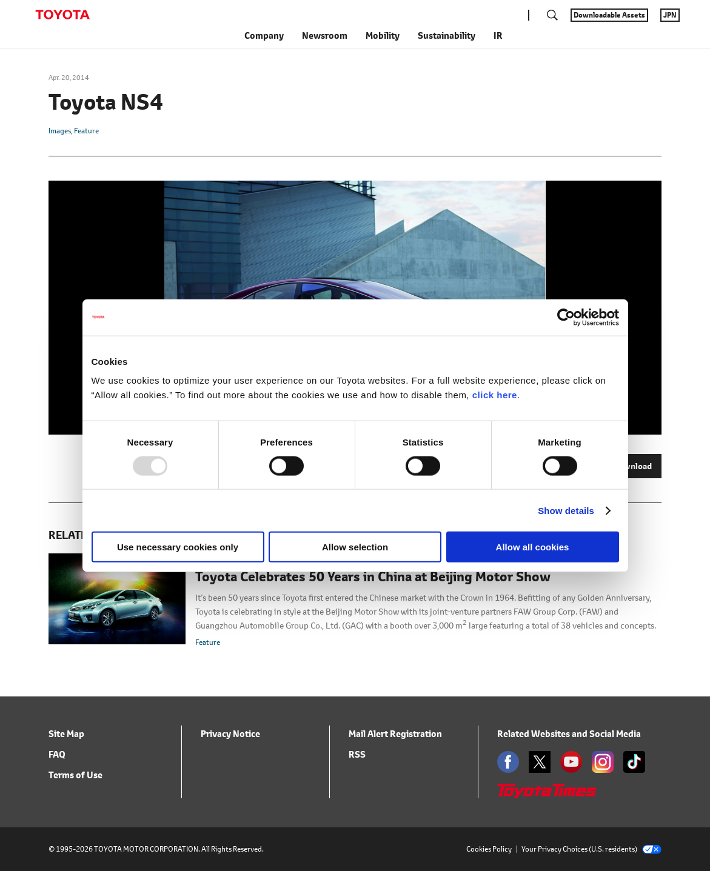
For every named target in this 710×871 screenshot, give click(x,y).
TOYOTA (62, 14)
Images (60, 130)
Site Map (66, 733)
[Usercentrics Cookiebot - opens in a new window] (566, 317)
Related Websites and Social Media (569, 733)
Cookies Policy (489, 849)
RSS (357, 754)
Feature (86, 130)
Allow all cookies (532, 547)
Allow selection (355, 547)
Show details (566, 510)
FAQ (57, 754)
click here (494, 395)
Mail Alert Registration (395, 733)
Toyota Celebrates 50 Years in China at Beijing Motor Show (373, 577)
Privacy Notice (230, 733)
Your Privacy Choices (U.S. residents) (591, 849)
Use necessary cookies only (177, 547)
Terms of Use (75, 775)
